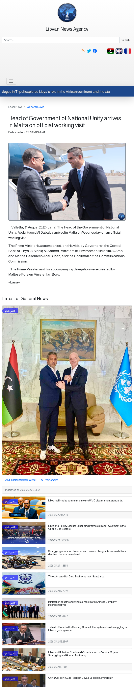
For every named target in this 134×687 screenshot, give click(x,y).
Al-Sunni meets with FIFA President (31, 480)
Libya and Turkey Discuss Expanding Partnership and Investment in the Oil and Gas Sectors (87, 527)
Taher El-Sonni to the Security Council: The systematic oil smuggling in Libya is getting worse (87, 629)
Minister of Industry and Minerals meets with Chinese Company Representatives (82, 603)
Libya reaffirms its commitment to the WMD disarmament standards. (85, 500)
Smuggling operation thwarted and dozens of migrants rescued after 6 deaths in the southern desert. (87, 553)
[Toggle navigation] (11, 81)
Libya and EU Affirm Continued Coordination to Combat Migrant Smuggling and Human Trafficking (83, 654)
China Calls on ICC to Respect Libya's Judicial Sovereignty (80, 678)
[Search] (61, 40)
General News (35, 106)
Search (125, 40)
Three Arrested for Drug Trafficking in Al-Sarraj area (76, 576)
